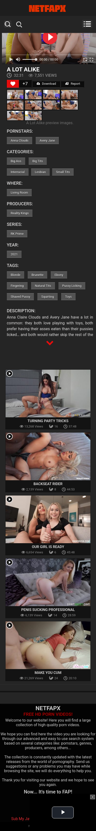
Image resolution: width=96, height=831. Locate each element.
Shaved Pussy (20, 296)
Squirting (47, 296)
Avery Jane (47, 140)
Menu (87, 24)
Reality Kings (20, 213)
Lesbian (40, 172)
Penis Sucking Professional (48, 610)
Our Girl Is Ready (48, 547)
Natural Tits (43, 286)
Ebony (59, 275)
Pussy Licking (71, 286)
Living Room (19, 192)
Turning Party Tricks (47, 421)
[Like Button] (13, 84)
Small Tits (63, 172)
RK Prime (17, 234)
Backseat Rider (48, 484)
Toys (68, 296)
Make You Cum (48, 673)
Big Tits (37, 161)
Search (7, 24)
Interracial (18, 172)
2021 (14, 254)
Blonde (15, 275)
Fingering (17, 286)
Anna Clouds (19, 140)
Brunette (37, 275)
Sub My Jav (21, 818)
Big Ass (16, 161)
